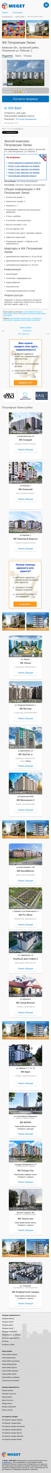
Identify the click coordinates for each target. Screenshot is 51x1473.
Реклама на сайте (8, 1344)
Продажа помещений (9, 1331)
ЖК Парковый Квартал (25, 539)
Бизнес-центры (7, 1410)
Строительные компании (10, 1380)
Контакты (5, 1341)
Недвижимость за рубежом (11, 1335)
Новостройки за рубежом (10, 1377)
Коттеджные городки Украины (12, 1420)
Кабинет (5, 13)
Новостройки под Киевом (10, 1361)
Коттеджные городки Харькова (12, 1436)
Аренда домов (7, 1397)
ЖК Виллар (25, 709)
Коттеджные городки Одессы (12, 1433)
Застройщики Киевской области (22, 176)
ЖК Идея (25, 1072)
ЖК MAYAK (27, 331)
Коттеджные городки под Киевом (13, 1426)
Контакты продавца (25, 98)
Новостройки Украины (9, 1354)
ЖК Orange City (25, 1170)
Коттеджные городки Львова (12, 1439)
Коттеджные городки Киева (11, 1423)
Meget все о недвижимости (25, 1454)
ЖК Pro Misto (26, 915)
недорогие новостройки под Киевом (26, 320)
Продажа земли (7, 1328)
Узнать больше (25, 449)
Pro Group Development (26, 119)
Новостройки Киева (9, 1358)
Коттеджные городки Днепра (12, 1429)
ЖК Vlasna (25, 663)
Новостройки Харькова (10, 1371)
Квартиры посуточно (9, 1393)
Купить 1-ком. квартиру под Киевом (23, 166)
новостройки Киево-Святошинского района (19, 314)
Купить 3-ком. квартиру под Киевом (23, 172)
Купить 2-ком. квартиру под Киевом (23, 169)
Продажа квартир (8, 1318)
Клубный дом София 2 (25, 959)
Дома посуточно (7, 1400)
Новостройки (20, 16)
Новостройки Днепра (9, 1364)
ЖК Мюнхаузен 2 (25, 800)
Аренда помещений (9, 1406)
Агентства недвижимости (10, 1338)
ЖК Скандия (25, 440)
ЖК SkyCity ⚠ (25, 754)
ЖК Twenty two (23, 334)
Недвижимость (7, 16)
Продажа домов (7, 1325)
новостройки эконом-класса (20, 318)
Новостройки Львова (9, 1374)
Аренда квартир (7, 1390)
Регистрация (17, 13)
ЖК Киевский (25, 489)
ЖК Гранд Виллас (25, 1003)
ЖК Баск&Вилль (25, 871)
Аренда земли (7, 1403)
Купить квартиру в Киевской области (24, 163)
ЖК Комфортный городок (25, 1292)
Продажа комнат (8, 1322)
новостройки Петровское (32, 312)
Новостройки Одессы (9, 1367)
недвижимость (18, 128)
